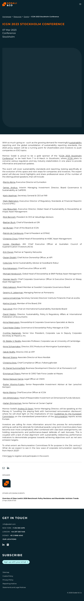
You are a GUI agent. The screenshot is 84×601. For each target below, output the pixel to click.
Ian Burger (8, 228)
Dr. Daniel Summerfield (14, 368)
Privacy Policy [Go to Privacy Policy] (8, 580)
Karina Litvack (9, 303)
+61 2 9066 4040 (16, 535)
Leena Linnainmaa (11, 298)
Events (26, 17)
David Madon (9, 314)
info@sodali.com (9, 524)
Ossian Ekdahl (9, 257)
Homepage (6, 17)
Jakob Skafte (9, 352)
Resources (17, 17)
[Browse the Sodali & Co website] (9, 4)
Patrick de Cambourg (13, 233)
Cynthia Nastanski (12, 333)
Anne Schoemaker (12, 346)
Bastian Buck (9, 222)
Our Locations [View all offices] (9, 539)
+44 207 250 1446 (18, 532)
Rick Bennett (9, 217)
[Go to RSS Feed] (8, 545)
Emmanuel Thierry (11, 373)
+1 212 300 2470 (18, 528)
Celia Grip (7, 263)
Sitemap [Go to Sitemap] (6, 572)
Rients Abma (9, 182)
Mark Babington (11, 201)
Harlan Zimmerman (12, 403)
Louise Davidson (11, 244)
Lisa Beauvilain (10, 209)
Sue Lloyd (7, 309)
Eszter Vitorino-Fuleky (13, 384)
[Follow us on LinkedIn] (3, 545)
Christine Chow (10, 239)
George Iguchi (10, 279)
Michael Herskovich (12, 274)
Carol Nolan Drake (11, 328)
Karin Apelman (10, 195)
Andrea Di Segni (25, 409)
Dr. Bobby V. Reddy (12, 341)
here (9, 456)
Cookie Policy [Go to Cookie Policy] (8, 576)
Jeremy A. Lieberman (13, 292)
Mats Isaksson (9, 287)
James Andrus (10, 187)
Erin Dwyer (8, 252)
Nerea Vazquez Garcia (13, 379)
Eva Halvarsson (10, 268)
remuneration (61, 416)
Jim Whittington (11, 398)
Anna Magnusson (11, 322)
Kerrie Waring (9, 392)
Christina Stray (10, 363)
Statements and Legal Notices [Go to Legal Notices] (14, 587)
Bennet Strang (10, 357)
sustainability (75, 143)
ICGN (70, 158)
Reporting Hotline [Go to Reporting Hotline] (10, 584)
